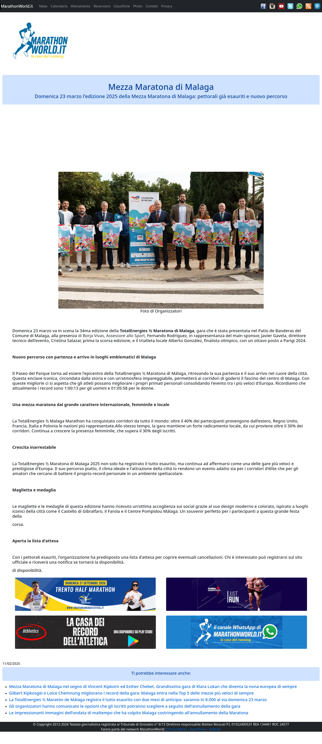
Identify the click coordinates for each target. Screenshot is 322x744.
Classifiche (122, 6)
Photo (137, 6)
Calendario (59, 6)
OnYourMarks (176, 729)
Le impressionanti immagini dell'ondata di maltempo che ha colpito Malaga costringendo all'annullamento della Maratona (128, 712)
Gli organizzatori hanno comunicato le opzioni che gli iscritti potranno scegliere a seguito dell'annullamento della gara (124, 706)
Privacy (166, 6)
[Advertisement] (201, 42)
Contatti (152, 6)
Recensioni (102, 6)
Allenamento (80, 6)
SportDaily (198, 729)
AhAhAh (215, 729)
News (43, 6)
